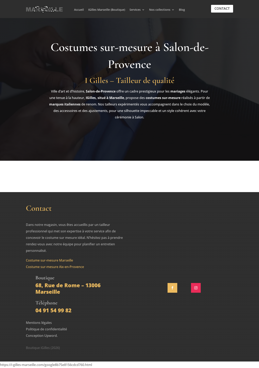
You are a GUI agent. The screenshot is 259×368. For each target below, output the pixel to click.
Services (135, 10)
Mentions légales (39, 322)
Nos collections (159, 10)
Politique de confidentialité (46, 329)
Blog (182, 10)
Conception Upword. (42, 335)
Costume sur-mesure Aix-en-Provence (55, 267)
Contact (222, 8)
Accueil (79, 10)
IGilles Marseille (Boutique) (106, 10)
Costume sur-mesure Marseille (49, 260)
